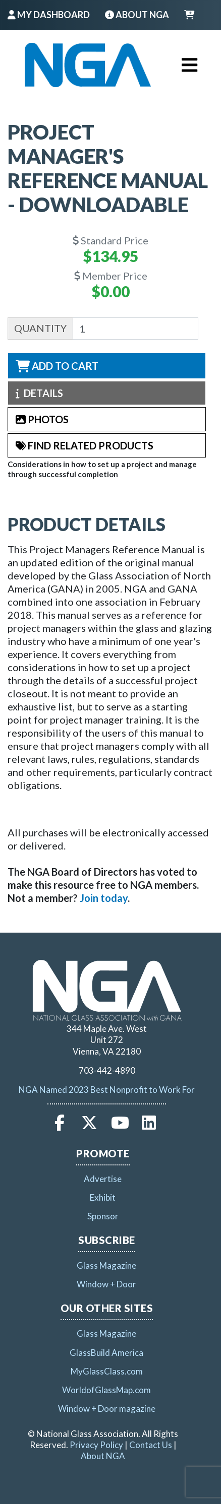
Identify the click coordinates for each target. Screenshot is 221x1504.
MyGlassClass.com (107, 1371)
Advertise (103, 1178)
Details (39, 393)
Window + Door (106, 1284)
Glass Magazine (106, 1265)
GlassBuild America (106, 1352)
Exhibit (103, 1197)
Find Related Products (84, 445)
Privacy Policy (96, 1445)
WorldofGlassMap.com (106, 1390)
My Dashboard (49, 14)
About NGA (137, 14)
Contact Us (150, 1445)
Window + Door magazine (106, 1408)
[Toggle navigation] (189, 65)
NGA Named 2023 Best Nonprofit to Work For (107, 1089)
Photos (42, 419)
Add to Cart (57, 366)
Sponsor (103, 1216)
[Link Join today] (104, 898)
